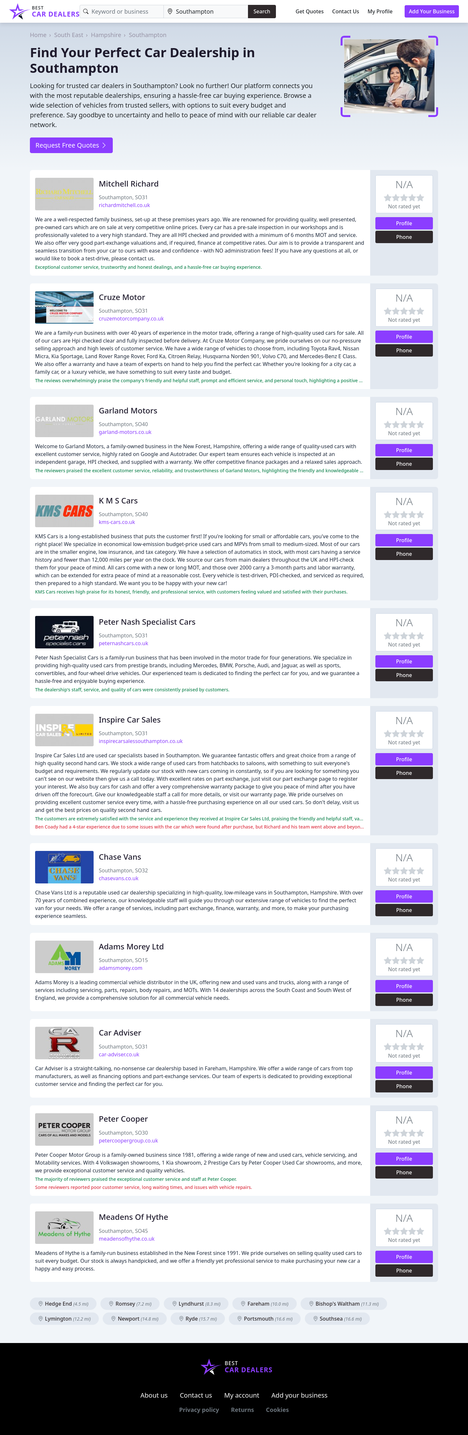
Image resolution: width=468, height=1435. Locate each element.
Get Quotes (310, 11)
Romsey (130, 1303)
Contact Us (345, 11)
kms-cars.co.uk (117, 522)
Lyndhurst (196, 1303)
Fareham (264, 1303)
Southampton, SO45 (123, 1230)
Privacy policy (199, 1410)
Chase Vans (120, 856)
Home (38, 35)
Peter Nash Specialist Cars (147, 621)
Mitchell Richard (129, 183)
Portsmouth (264, 1318)
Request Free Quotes (71, 145)
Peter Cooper (123, 1118)
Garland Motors (128, 410)
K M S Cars (118, 500)
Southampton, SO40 (123, 424)
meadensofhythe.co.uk (127, 1238)
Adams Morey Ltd (131, 946)
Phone (404, 237)
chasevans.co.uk (118, 878)
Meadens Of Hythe (133, 1216)
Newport (134, 1318)
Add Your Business (432, 11)
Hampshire (106, 35)
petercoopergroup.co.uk (128, 1140)
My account (241, 1395)
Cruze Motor (122, 297)
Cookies (277, 1410)
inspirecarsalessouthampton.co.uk (141, 741)
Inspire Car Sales (130, 719)
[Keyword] (122, 11)
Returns (242, 1410)
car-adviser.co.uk (119, 1054)
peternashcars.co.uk (123, 643)
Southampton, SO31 (123, 197)
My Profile (380, 11)
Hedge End (63, 1303)
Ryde (198, 1318)
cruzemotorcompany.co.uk (131, 318)
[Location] (205, 11)
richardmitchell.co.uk (124, 205)
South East (68, 35)
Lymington (64, 1318)
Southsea (337, 1318)
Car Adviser (120, 1032)
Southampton (147, 35)
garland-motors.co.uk (125, 432)
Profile (404, 223)
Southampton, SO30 (123, 1132)
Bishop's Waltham (344, 1303)
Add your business (299, 1395)
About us (154, 1395)
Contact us (196, 1395)
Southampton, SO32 (123, 870)
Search (262, 11)
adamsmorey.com (120, 968)
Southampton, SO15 (123, 960)
